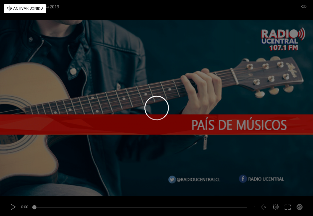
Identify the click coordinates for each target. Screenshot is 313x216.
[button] (276, 207)
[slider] (140, 208)
